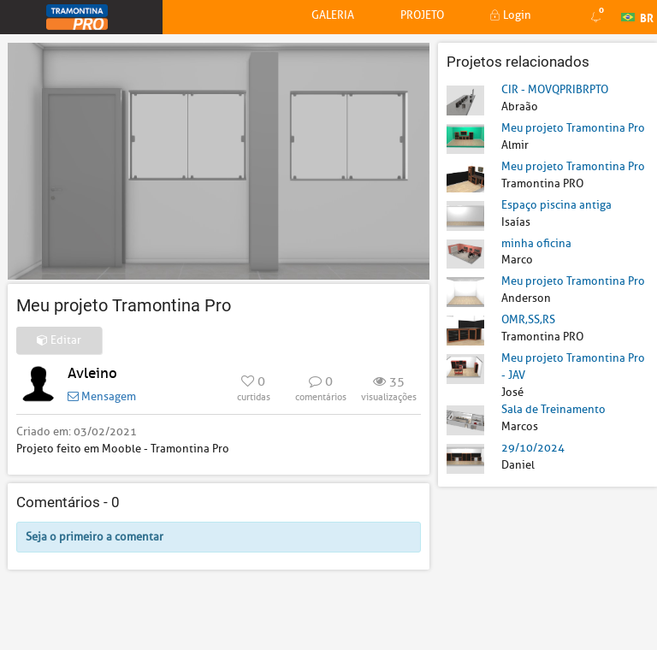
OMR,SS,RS (528, 319)
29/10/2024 (533, 447)
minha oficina (536, 243)
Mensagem (102, 396)
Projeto (422, 15)
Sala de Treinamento (553, 409)
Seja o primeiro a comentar (94, 536)
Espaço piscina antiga (556, 205)
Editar (59, 340)
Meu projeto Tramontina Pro (573, 128)
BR (637, 16)
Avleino (92, 373)
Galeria (332, 15)
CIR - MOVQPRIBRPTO (554, 89)
